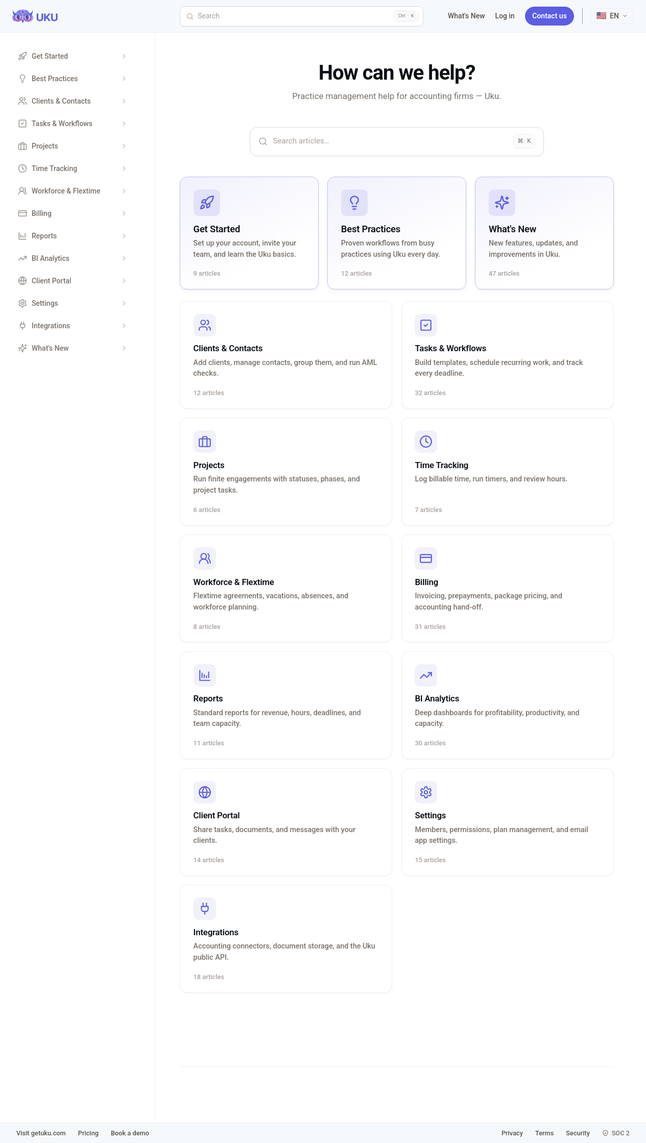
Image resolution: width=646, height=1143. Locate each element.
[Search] (301, 16)
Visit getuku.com (41, 1133)
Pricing (88, 1133)
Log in (505, 16)
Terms (544, 1133)
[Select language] (612, 16)
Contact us (549, 16)
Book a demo (130, 1133)
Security (578, 1133)
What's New (466, 16)
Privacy (512, 1133)
